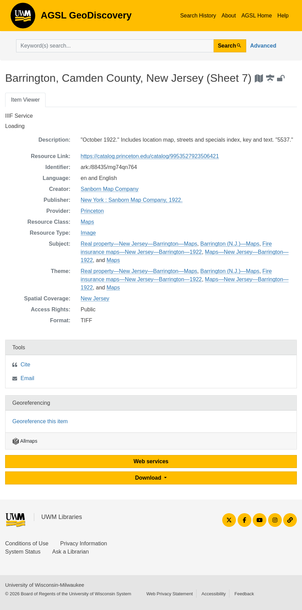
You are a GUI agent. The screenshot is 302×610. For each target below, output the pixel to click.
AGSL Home (256, 15)
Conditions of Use (26, 543)
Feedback (244, 593)
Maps (87, 222)
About (229, 15)
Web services (151, 461)
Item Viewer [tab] (25, 100)
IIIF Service (19, 116)
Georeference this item (40, 421)
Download (149, 478)
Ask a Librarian (70, 552)
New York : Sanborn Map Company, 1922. (132, 200)
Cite (25, 364)
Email (27, 378)
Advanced (263, 46)
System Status (22, 552)
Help (283, 15)
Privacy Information (83, 543)
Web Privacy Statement (169, 593)
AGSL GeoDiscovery (23, 17)
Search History (198, 15)
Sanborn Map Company (110, 189)
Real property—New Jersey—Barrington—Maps (139, 244)
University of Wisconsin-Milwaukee (44, 585)
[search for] (115, 45)
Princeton (92, 211)
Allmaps (24, 441)
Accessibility (213, 593)
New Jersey (95, 298)
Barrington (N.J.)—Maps (230, 244)
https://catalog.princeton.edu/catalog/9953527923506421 (150, 156)
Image (88, 233)
